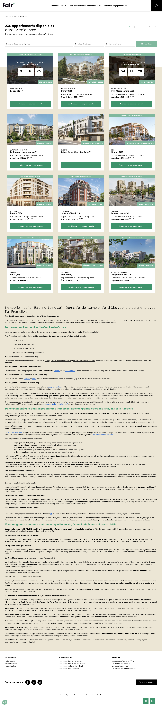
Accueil (8, 16)
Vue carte (153, 27)
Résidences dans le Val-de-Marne (71, 663)
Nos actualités (10, 666)
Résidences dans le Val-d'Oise (70, 661)
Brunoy (47, 361)
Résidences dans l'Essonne (68, 668)
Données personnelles (81, 695)
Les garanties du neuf (120, 666)
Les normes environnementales (123, 668)
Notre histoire (10, 661)
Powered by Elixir (97, 695)
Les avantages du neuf (121, 663)
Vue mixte (141, 27)
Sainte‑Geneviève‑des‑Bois (84, 361)
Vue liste (129, 27)
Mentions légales (65, 695)
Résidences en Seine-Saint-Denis (70, 666)
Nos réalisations (11, 663)
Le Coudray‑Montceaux (61, 361)
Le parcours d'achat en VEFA (123, 661)
